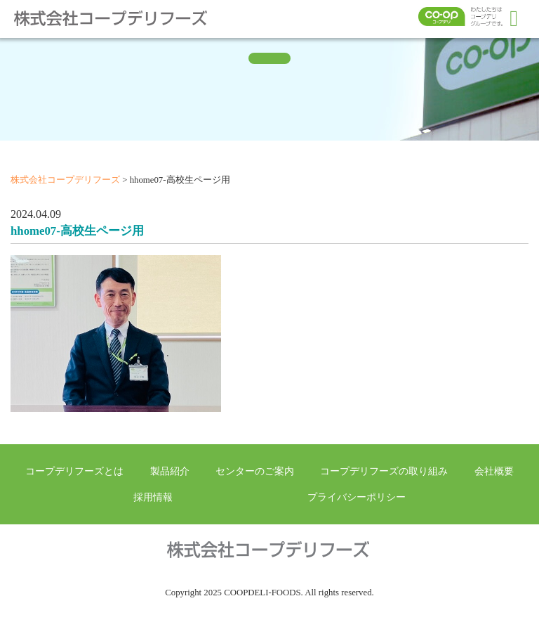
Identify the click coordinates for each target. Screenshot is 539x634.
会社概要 (494, 471)
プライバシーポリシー (356, 497)
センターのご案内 (254, 471)
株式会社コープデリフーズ (119, 18)
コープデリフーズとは (74, 471)
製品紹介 (169, 471)
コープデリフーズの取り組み (384, 471)
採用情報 (153, 497)
